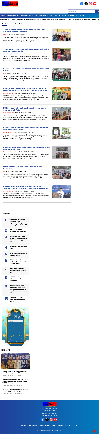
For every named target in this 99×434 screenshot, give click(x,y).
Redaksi (61, 426)
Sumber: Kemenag (15, 345)
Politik (64, 15)
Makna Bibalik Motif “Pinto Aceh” (18, 247)
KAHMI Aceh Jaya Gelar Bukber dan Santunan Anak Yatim (26, 70)
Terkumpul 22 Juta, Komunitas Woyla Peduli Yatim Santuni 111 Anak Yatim (26, 50)
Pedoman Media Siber (47, 426)
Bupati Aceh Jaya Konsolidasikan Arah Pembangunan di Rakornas (14, 372)
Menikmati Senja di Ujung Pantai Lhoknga (18, 254)
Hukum (45, 15)
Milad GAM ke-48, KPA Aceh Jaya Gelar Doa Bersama (22, 168)
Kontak (23, 426)
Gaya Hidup (80, 15)
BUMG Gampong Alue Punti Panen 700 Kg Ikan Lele (17, 270)
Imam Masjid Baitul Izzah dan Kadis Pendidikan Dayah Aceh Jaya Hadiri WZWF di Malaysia (15, 381)
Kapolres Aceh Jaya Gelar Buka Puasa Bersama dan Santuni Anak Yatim (26, 148)
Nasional (24, 15)
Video (31, 15)
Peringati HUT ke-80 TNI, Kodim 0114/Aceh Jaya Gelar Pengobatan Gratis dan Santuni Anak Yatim (25, 89)
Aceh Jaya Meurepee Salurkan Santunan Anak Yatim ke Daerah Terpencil (24, 30)
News (51, 15)
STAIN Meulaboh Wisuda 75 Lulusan (55, 19)
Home (3, 15)
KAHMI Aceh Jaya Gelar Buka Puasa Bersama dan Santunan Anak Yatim (25, 128)
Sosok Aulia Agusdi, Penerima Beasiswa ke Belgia (17, 299)
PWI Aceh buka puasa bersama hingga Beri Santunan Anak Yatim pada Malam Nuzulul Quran (25, 187)
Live (4, 171)
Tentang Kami (72, 426)
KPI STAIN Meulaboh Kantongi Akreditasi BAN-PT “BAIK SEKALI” (18, 262)
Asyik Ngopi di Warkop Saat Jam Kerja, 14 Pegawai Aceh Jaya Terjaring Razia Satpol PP (18, 222)
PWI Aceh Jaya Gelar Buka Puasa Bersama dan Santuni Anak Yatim (24, 109)
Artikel (57, 15)
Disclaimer (33, 426)
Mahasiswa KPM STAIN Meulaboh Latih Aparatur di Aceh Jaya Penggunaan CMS (18, 239)
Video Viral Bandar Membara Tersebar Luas (17, 230)
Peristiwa (38, 15)
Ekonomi (71, 15)
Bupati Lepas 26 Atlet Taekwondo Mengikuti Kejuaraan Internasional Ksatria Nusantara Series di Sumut (18, 289)
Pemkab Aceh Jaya (13, 15)
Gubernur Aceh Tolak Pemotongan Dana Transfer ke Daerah (15, 390)
